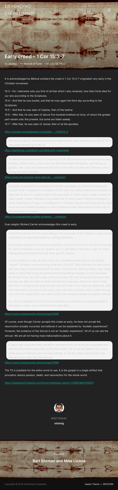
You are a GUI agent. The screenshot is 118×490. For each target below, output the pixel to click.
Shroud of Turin (33, 63)
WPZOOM (108, 484)
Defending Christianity (20, 10)
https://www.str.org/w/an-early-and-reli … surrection (35, 177)
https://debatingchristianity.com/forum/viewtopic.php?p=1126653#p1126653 (49, 382)
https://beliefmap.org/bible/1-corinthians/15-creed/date (37, 150)
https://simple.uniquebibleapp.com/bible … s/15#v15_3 (36, 131)
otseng (12, 63)
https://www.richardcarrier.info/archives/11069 (32, 313)
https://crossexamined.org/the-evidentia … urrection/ (35, 216)
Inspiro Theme (92, 484)
